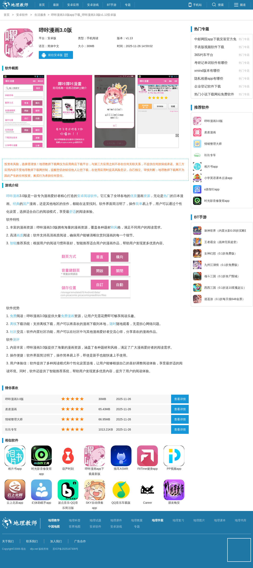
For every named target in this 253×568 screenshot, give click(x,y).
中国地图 (54, 526)
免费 (13, 316)
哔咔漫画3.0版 (14, 399)
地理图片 (199, 520)
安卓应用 (73, 4)
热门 (166, 196)
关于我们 (8, 541)
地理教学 (54, 520)
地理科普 (74, 520)
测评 (16, 339)
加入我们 (56, 541)
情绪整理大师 (14, 419)
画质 (20, 235)
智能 (13, 243)
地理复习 (178, 520)
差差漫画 (11, 409)
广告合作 (80, 541)
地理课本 (220, 520)
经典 (16, 204)
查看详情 (180, 399)
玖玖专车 (11, 429)
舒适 (72, 211)
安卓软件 (22, 14)
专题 (128, 4)
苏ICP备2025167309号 (65, 548)
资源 (147, 196)
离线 (13, 324)
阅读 (87, 196)
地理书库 (240, 520)
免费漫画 (67, 316)
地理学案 (157, 520)
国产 (26, 204)
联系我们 (32, 541)
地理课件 (116, 520)
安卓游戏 (93, 4)
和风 (114, 227)
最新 (56, 4)
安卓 (80, 196)
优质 (133, 196)
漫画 (16, 196)
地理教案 (137, 520)
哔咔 (9, 196)
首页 (42, 4)
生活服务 (40, 14)
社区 (13, 331)
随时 (112, 324)
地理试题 (95, 520)
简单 (139, 204)
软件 (93, 196)
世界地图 (74, 526)
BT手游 (112, 4)
